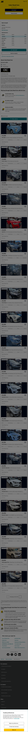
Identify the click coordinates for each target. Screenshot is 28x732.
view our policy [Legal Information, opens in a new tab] (16, 718)
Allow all (14, 729)
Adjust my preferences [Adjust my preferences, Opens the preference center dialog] (13, 723)
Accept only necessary (14, 726)
